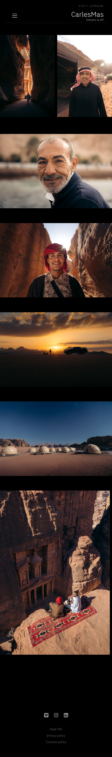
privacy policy (56, 735)
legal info (56, 729)
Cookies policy (56, 742)
